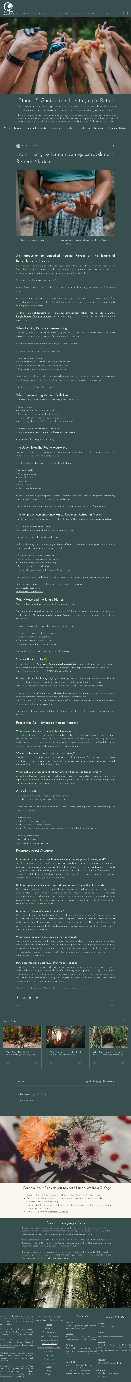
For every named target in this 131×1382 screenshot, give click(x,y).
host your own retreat (55, 1195)
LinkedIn (103, 1377)
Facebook (103, 1373)
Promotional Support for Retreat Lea (76, 988)
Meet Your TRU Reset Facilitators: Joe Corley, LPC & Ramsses (21, 1053)
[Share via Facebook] (17, 997)
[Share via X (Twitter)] (24, 997)
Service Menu (48, 1198)
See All (125, 1021)
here (111, 121)
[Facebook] (128, 13)
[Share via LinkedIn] (30, 997)
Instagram (116, 1373)
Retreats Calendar (58, 1212)
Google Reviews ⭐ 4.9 (110, 1363)
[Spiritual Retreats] (36, 128)
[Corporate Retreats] (62, 128)
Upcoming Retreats (49, 1336)
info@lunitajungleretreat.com (63, 1258)
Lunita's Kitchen (49, 1363)
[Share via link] (37, 997)
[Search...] (111, 13)
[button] (48, 14)
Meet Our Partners (51, 988)
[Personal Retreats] (118, 128)
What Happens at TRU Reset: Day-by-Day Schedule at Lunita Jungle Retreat (65, 1053)
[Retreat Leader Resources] (90, 128)
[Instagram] (123, 13)
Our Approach (49, 1332)
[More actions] (113, 146)
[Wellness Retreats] (13, 128)
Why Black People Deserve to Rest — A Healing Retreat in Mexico (108, 1053)
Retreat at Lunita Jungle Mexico (29, 988)
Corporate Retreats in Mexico (60, 1205)
